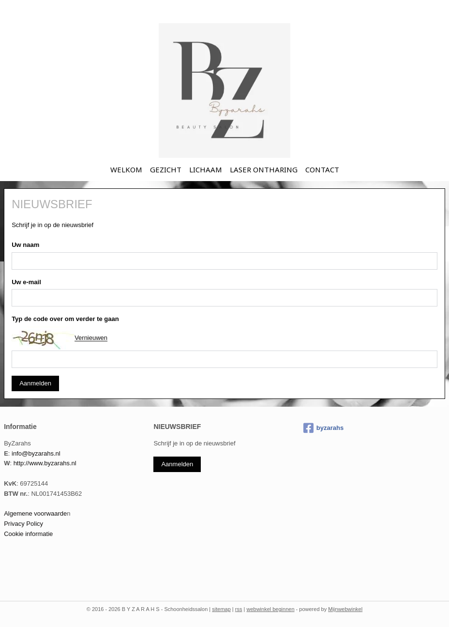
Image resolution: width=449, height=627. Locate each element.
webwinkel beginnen (270, 609)
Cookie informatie (28, 533)
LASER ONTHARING (264, 169)
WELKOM (126, 169)
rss (238, 609)
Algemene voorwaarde (35, 513)
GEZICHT (165, 169)
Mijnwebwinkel (345, 609)
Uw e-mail (26, 282)
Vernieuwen (91, 338)
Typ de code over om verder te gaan (65, 319)
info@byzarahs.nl (36, 453)
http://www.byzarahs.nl (45, 463)
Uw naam (25, 244)
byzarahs (323, 428)
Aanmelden (35, 383)
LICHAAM (205, 169)
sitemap (221, 609)
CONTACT (322, 169)
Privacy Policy (23, 523)
